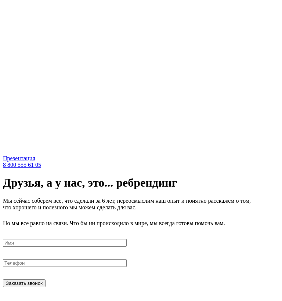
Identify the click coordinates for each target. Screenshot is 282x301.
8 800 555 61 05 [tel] (22, 165)
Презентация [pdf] (19, 158)
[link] (74, 151)
